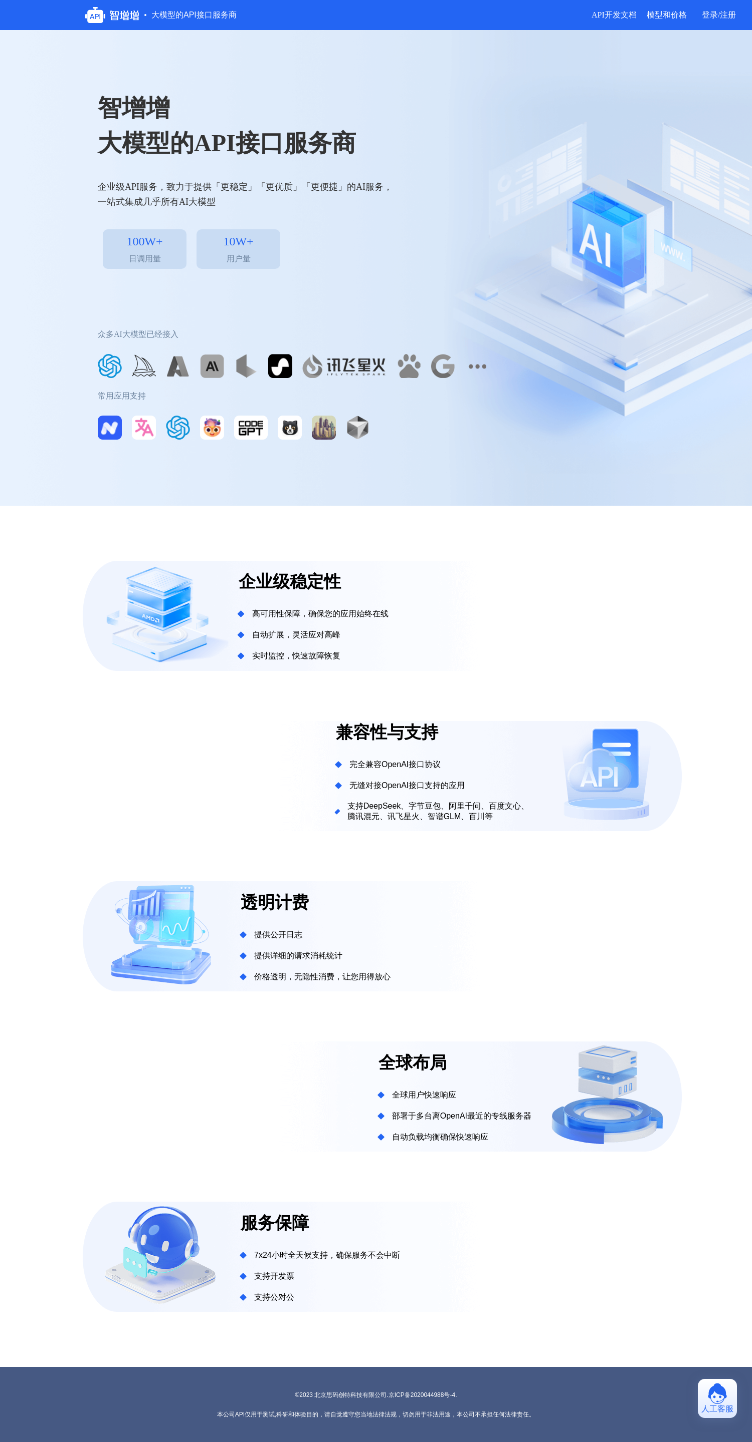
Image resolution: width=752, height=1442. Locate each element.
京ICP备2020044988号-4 (422, 1394)
